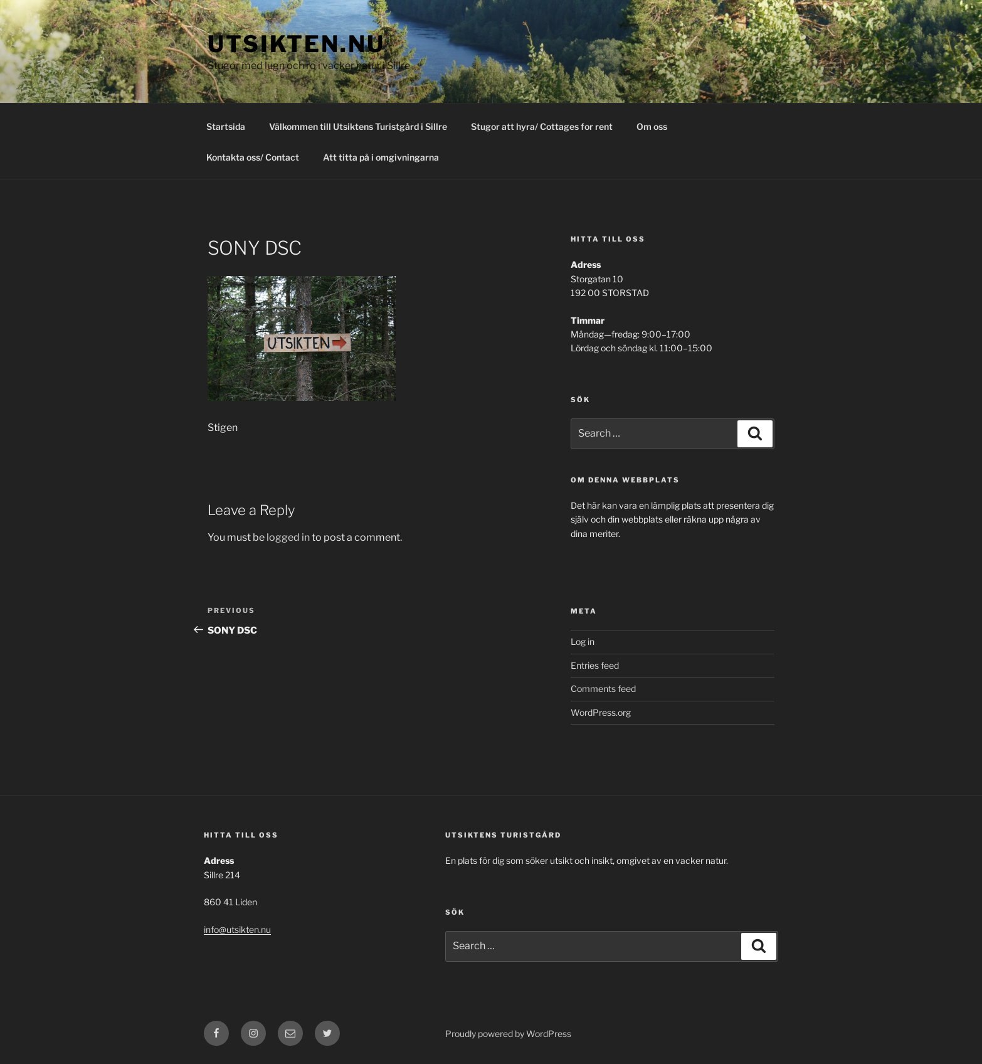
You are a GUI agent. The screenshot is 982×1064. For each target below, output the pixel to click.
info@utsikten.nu (237, 929)
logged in (288, 537)
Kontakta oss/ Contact (252, 157)
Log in (582, 641)
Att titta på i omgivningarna (381, 157)
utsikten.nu (296, 44)
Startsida (225, 126)
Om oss (651, 126)
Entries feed (595, 665)
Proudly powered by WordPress (508, 1033)
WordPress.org (601, 712)
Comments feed (603, 688)
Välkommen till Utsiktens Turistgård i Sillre (358, 126)
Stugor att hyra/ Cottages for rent (542, 126)
